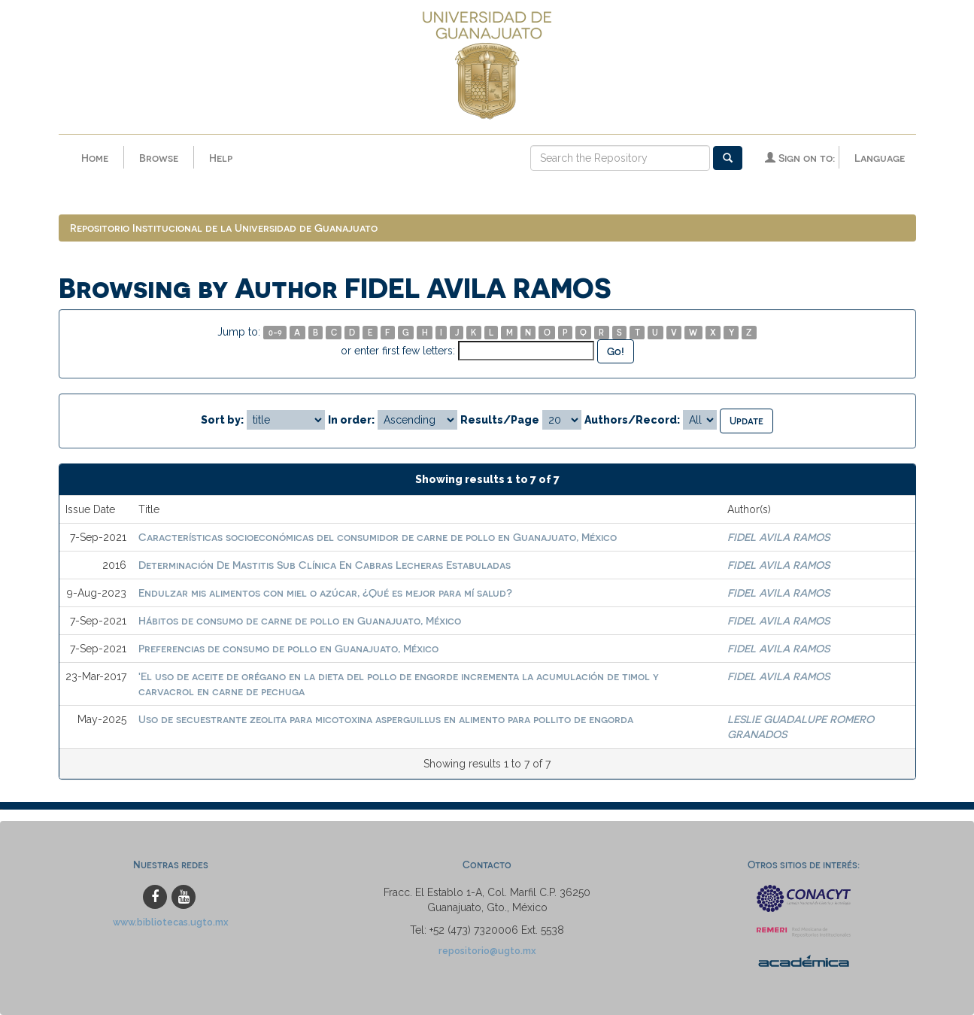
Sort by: (222, 420)
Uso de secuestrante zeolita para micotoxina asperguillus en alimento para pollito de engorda (385, 719)
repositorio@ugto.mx (487, 950)
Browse (158, 157)
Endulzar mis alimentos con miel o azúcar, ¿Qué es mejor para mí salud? (325, 592)
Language (879, 157)
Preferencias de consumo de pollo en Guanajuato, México (288, 648)
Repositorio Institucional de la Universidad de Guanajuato (224, 227)
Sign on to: (800, 157)
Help (220, 157)
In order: (351, 420)
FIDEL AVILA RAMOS (778, 536)
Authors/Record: (632, 420)
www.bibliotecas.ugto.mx (171, 922)
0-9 (275, 332)
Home (94, 157)
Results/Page (499, 420)
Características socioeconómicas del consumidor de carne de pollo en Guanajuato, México (377, 536)
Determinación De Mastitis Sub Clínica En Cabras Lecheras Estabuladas (324, 564)
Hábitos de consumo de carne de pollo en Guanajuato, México (299, 620)
